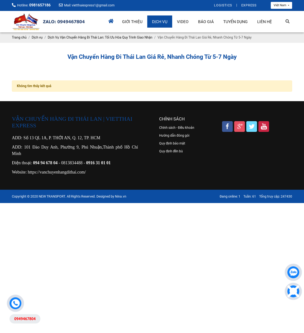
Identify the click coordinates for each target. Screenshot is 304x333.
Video (183, 21)
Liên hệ (264, 21)
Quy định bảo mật (172, 143)
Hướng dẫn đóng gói (174, 135)
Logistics (223, 5)
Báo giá (206, 21)
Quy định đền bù (171, 151)
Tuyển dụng (235, 21)
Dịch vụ (159, 21)
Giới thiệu (132, 21)
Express (248, 5)
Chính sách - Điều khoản (176, 127)
